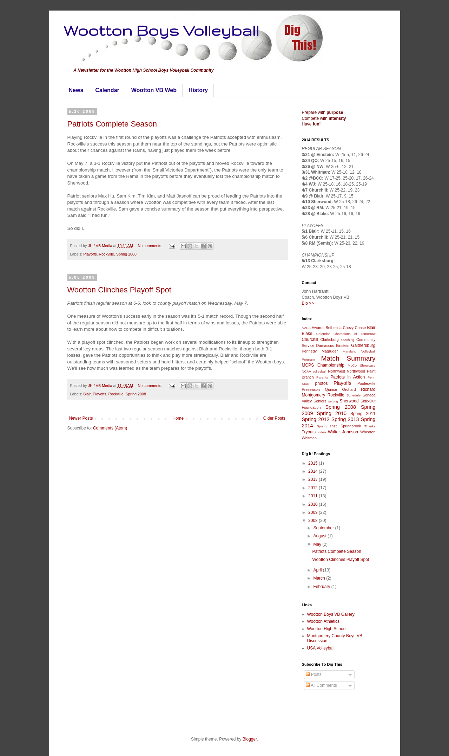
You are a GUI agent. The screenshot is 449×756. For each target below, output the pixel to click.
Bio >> (308, 303)
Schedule (353, 395)
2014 (313, 471)
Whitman (309, 438)
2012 (313, 487)
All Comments (321, 685)
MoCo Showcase (362, 365)
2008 (313, 520)
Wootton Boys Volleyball (161, 30)
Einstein (342, 345)
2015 (313, 463)
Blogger (250, 739)
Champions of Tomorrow (354, 334)
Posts (314, 674)
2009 (313, 512)
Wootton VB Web (154, 90)
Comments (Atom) (110, 428)
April (318, 570)
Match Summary (348, 358)
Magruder (330, 351)
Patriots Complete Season (112, 123)
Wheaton (367, 432)
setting (333, 401)
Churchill (310, 339)
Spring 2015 (327, 426)
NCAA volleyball (314, 371)
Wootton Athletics (323, 621)
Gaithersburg (363, 345)
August (320, 536)
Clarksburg (330, 339)
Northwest (336, 371)
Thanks (369, 426)
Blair (87, 394)
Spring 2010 (331, 413)
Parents (322, 377)
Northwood (356, 371)
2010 (313, 504)
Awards (318, 327)
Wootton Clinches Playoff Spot (119, 289)
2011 (313, 495)
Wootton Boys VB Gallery (331, 614)
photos (321, 383)
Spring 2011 (363, 413)
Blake (307, 333)
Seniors (319, 401)
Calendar (107, 90)
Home (178, 418)
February (322, 586)
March (319, 578)
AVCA (306, 328)
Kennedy (309, 351)
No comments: (150, 246)
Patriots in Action (347, 377)
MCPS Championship (323, 365)
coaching (347, 340)
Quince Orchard (340, 389)
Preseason (311, 389)
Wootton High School (327, 628)
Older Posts (274, 418)
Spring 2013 (345, 419)
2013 (313, 479)
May (317, 544)
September (324, 527)
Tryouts (309, 431)
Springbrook (351, 426)
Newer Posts (81, 418)
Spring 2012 (316, 419)
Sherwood (349, 401)
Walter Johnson (343, 431)
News (76, 90)
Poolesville (366, 383)
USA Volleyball (321, 648)
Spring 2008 (126, 254)
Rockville (106, 254)
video (322, 432)
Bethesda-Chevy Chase (345, 327)
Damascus (325, 345)
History (198, 90)
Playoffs (90, 254)
